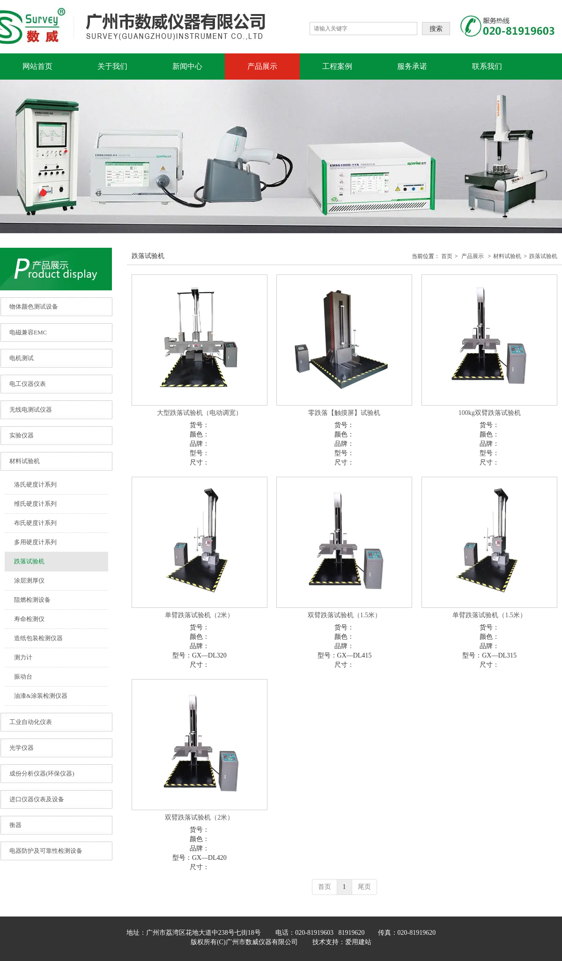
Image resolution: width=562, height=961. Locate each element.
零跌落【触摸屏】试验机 (344, 412)
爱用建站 (358, 942)
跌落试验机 (543, 256)
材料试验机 (507, 256)
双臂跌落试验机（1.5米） (345, 615)
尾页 (364, 886)
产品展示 (472, 256)
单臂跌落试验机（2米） (199, 615)
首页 (446, 256)
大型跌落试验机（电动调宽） (199, 412)
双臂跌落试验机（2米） (199, 817)
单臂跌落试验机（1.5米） (489, 615)
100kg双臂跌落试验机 (489, 412)
